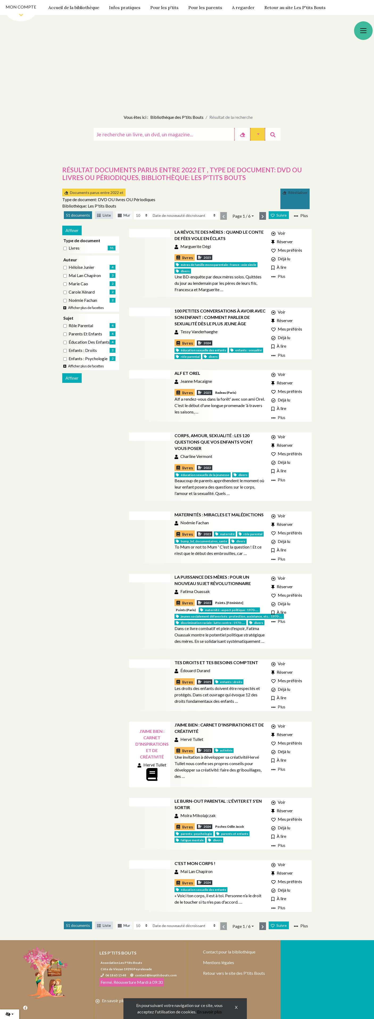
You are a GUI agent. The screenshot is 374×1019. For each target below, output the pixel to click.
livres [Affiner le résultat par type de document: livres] (74, 247)
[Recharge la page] (142, 215)
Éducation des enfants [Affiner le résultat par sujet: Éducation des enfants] (89, 341)
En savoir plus (209, 1011)
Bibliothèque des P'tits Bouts (176, 117)
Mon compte (21, 6)
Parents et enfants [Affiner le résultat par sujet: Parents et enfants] (85, 333)
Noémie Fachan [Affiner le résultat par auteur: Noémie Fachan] (83, 300)
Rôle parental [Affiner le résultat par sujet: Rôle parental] (81, 325)
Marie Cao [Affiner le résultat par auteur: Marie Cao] (78, 283)
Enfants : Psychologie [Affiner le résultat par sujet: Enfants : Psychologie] (88, 358)
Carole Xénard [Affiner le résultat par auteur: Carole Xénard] (82, 291)
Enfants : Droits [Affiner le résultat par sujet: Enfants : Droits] (83, 350)
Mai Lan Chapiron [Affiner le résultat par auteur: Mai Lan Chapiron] (85, 275)
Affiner (71, 230)
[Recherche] (164, 134)
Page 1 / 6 (241, 215)
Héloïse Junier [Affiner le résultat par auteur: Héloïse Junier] (81, 267)
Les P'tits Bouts (117, 952)
